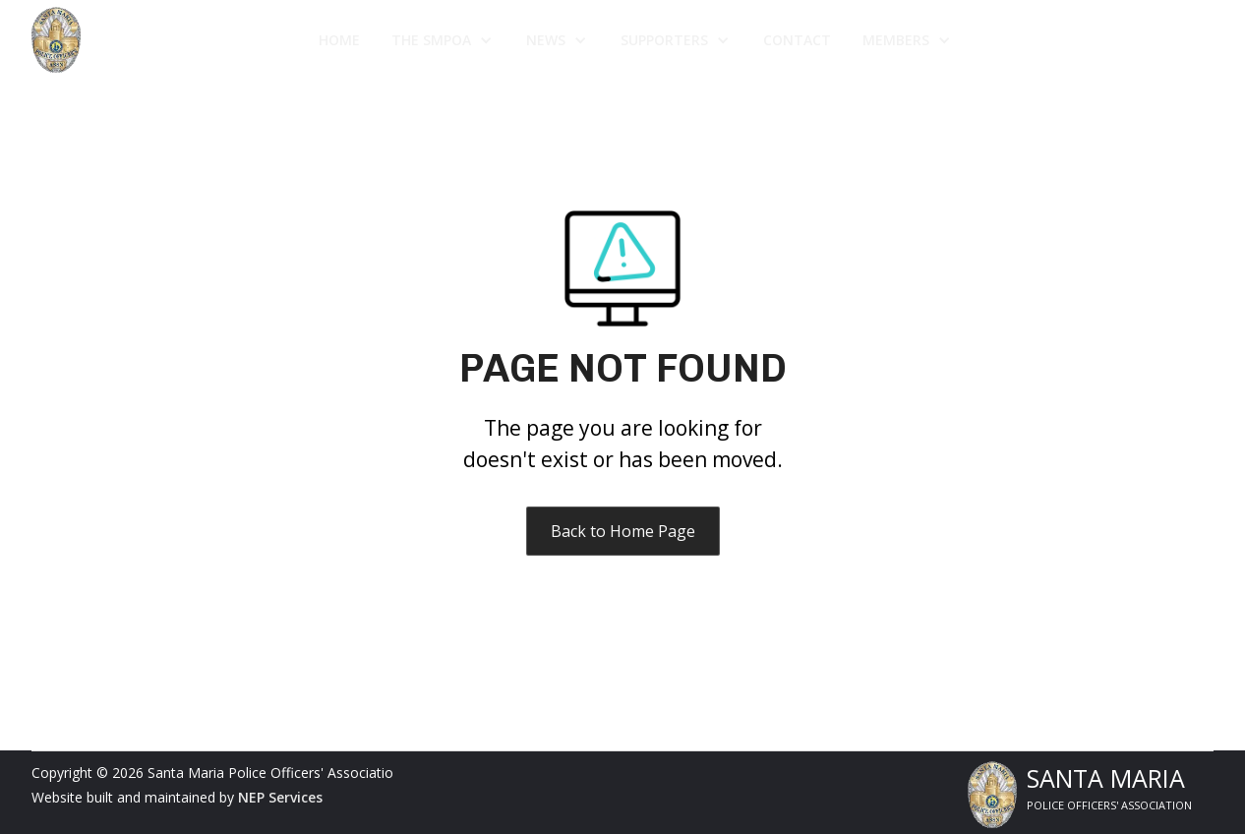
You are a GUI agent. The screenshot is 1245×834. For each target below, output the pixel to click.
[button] (443, 40)
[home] (143, 40)
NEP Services (280, 797)
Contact (797, 39)
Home (339, 39)
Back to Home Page (623, 531)
